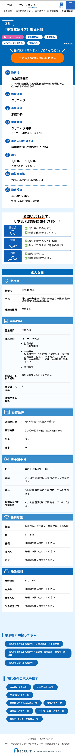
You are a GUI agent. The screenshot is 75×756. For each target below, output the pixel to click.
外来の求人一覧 (54, 703)
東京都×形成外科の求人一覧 (23, 703)
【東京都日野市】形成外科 (20, 662)
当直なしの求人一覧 (19, 710)
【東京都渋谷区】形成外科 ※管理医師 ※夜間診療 (33, 643)
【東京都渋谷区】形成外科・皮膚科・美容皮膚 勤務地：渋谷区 (36, 653)
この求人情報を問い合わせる (37, 58)
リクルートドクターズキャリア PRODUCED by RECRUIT (19, 5)
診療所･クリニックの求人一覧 (24, 718)
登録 (61, 7)
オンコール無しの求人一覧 (51, 710)
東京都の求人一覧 (18, 687)
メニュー (70, 5)
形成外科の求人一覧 (19, 695)
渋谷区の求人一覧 (44, 687)
